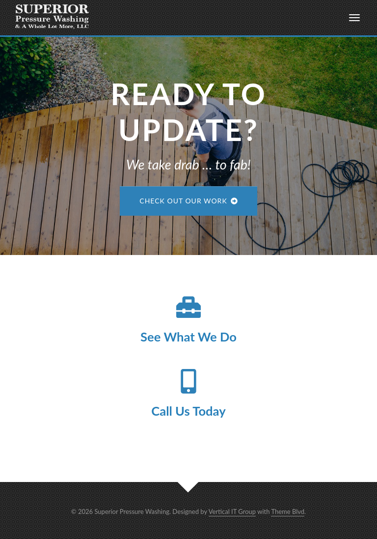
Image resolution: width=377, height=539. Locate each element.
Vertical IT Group (232, 511)
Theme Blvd (287, 511)
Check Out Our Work (188, 201)
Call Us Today (188, 410)
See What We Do (188, 336)
